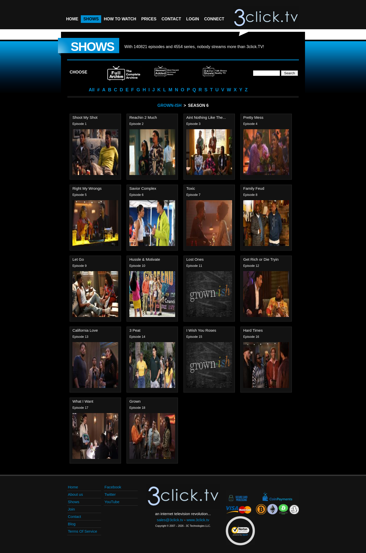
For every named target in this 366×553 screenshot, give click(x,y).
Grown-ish (169, 105)
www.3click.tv (198, 520)
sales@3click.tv (170, 520)
